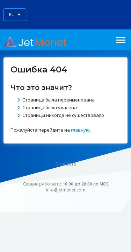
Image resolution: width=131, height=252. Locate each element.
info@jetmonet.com (65, 190)
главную (80, 130)
